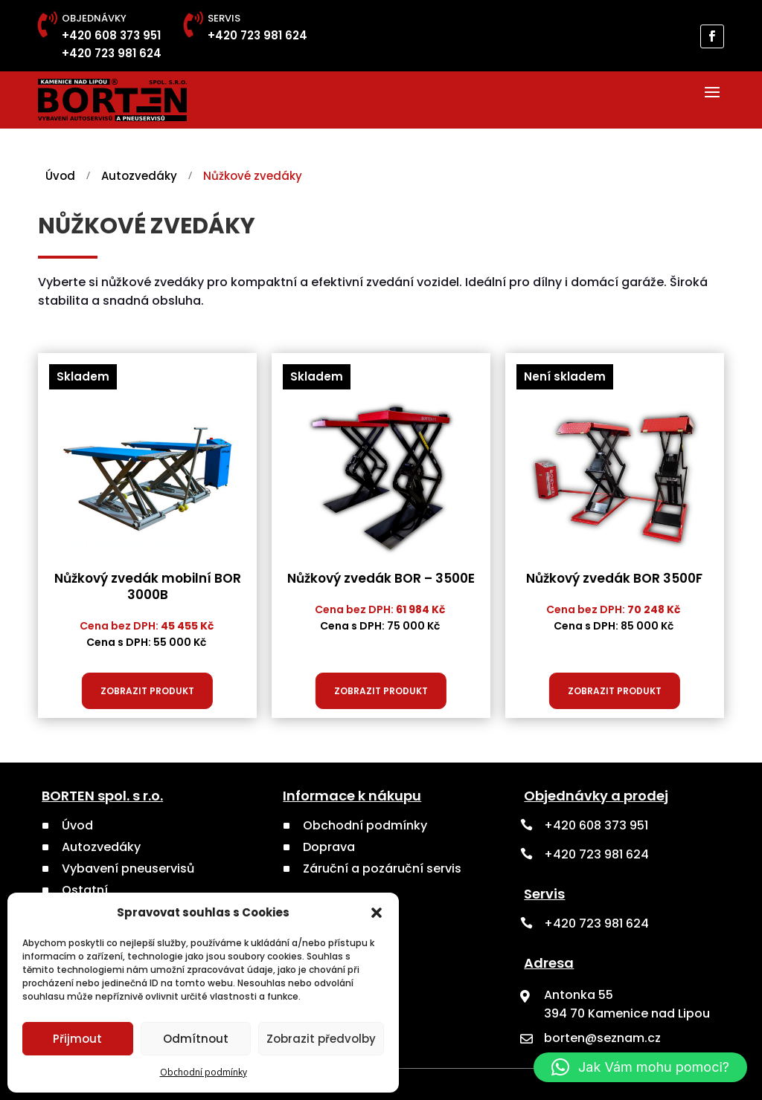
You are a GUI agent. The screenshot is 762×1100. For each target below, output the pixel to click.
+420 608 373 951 (111, 35)
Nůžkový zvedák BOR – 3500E (381, 578)
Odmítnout (195, 1038)
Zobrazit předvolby (321, 1038)
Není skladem (565, 376)
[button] (376, 912)
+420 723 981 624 (111, 53)
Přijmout (77, 1038)
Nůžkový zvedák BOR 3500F (614, 578)
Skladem (83, 376)
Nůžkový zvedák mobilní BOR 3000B (147, 586)
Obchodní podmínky (203, 1072)
